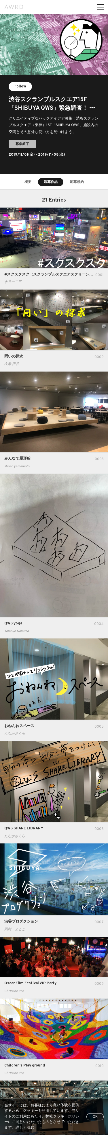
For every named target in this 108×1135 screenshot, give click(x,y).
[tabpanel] (54, 94)
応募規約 (77, 182)
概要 (27, 182)
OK (95, 1117)
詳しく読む (25, 1128)
